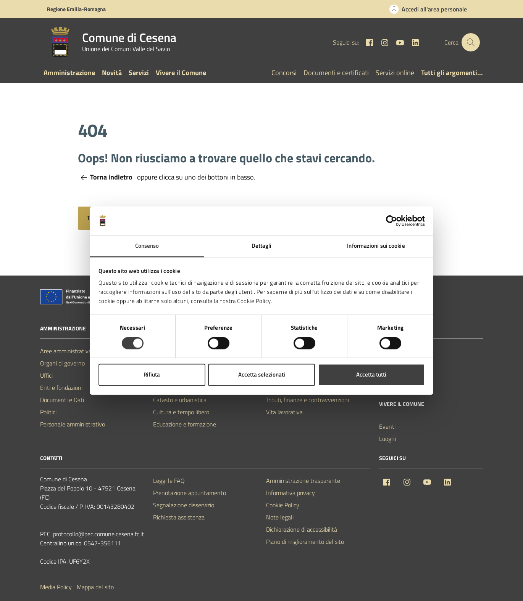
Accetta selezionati (261, 374)
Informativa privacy (290, 492)
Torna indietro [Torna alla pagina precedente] (106, 177)
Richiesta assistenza (179, 517)
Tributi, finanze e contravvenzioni (307, 399)
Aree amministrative (66, 351)
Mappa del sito (95, 586)
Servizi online (395, 72)
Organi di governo (62, 363)
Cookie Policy (282, 505)
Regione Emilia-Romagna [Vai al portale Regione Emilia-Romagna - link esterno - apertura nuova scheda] (76, 9)
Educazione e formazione (184, 424)
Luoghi (387, 438)
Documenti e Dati (62, 399)
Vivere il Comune (181, 72)
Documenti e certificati (336, 72)
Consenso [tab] (147, 246)
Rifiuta (152, 374)
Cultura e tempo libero (181, 412)
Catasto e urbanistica (180, 399)
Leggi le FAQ (169, 480)
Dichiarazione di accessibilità (301, 529)
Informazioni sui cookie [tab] (376, 246)
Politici (48, 412)
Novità (112, 72)
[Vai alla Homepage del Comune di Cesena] (110, 42)
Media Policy (56, 586)
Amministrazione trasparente (303, 480)
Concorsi (284, 72)
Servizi (139, 72)
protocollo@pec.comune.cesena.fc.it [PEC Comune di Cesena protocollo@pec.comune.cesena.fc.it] (98, 533)
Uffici (46, 375)
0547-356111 (102, 543)
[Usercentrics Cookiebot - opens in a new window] (391, 220)
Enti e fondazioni (61, 387)
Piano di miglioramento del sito (305, 541)
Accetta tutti (371, 374)
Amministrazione (69, 72)
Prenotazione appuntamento (189, 492)
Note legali (280, 517)
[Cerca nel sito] (471, 42)
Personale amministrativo (72, 424)
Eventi (387, 426)
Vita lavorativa (284, 412)
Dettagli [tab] (262, 246)
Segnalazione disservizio (183, 505)
